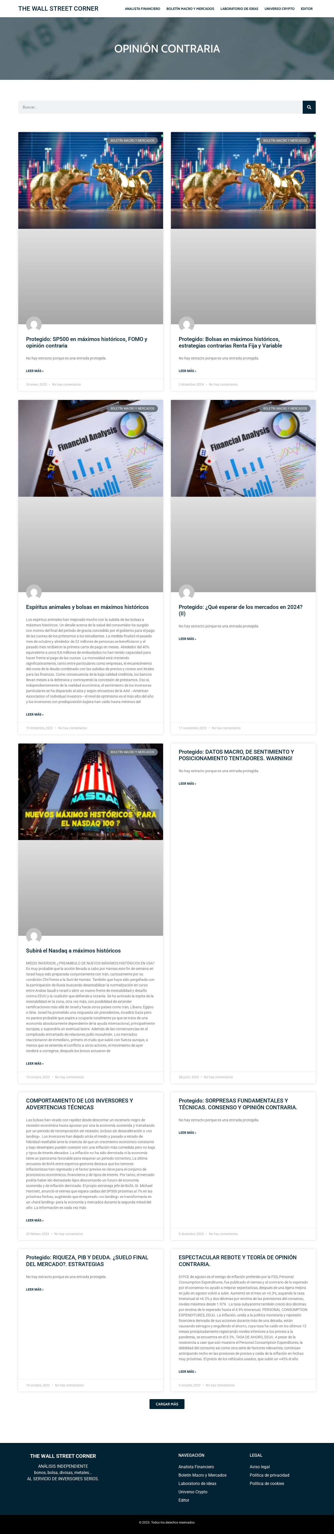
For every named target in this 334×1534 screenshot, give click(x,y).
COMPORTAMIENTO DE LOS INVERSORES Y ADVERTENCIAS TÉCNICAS (79, 1104)
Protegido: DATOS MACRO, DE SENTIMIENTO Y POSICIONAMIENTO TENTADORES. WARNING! (236, 755)
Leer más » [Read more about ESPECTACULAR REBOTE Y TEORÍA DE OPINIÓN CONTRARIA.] (187, 1372)
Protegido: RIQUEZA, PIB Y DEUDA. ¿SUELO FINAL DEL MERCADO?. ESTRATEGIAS (87, 1260)
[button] (167, 1404)
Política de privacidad (269, 1475)
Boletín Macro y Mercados (190, 9)
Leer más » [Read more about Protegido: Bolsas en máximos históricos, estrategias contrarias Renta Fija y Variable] (187, 371)
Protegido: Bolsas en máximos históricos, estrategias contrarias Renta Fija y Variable (230, 342)
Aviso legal (260, 1466)
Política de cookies (267, 1483)
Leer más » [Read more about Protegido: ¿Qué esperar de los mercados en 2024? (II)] (187, 639)
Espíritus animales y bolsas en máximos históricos (87, 607)
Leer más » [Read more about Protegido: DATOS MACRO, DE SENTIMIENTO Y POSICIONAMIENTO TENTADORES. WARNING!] (187, 784)
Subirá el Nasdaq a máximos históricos (73, 951)
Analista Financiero (142, 9)
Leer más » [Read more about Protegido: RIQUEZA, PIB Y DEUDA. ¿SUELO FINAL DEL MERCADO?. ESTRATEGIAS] (35, 1289)
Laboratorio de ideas (239, 9)
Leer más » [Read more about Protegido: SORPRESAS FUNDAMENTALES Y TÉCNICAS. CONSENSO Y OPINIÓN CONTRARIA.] (187, 1133)
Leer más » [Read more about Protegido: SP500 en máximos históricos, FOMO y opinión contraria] (35, 371)
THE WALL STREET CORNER (58, 8)
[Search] (309, 107)
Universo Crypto (280, 9)
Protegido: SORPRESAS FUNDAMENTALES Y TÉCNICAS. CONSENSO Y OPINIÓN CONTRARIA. (238, 1104)
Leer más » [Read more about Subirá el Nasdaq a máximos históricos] (35, 1063)
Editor (307, 9)
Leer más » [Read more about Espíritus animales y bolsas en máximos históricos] (35, 714)
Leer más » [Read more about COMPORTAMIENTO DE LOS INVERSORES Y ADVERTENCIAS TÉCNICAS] (35, 1220)
